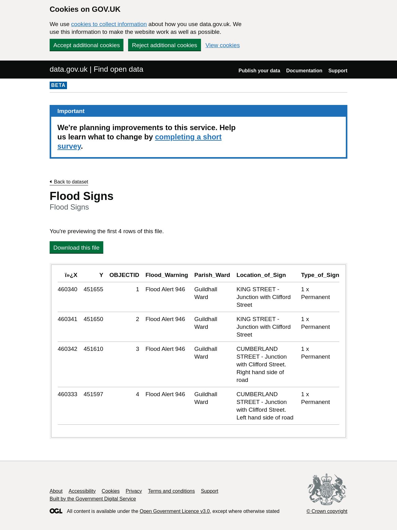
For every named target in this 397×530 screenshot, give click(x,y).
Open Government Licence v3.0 (175, 511)
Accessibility (82, 491)
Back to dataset (71, 181)
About (56, 491)
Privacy (134, 491)
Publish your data (259, 70)
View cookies (223, 45)
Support (337, 70)
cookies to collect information (109, 24)
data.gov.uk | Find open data (96, 69)
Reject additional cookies (164, 45)
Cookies (111, 491)
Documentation (304, 70)
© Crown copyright (326, 511)
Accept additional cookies (86, 45)
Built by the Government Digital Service (93, 498)
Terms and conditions (171, 491)
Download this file (76, 247)
